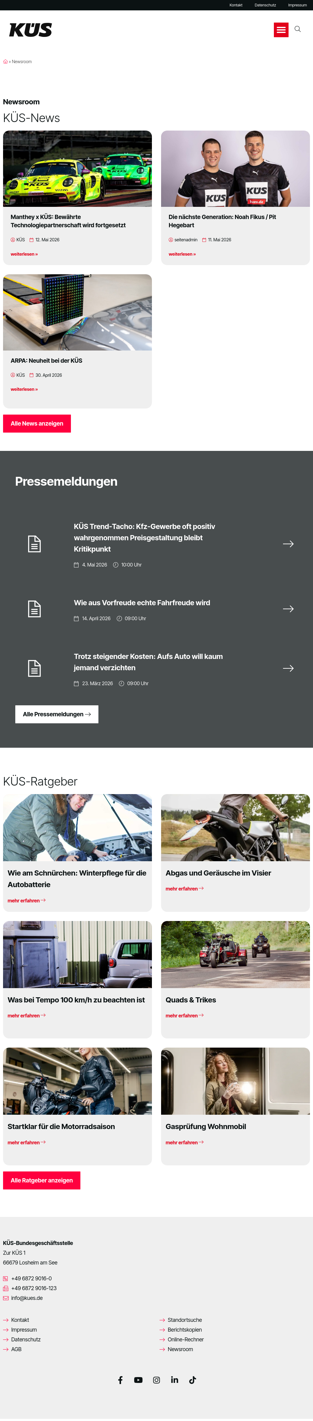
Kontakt (236, 5)
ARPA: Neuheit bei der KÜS (46, 360)
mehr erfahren (27, 903)
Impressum (297, 5)
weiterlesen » (24, 254)
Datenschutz (265, 5)
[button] (281, 30)
